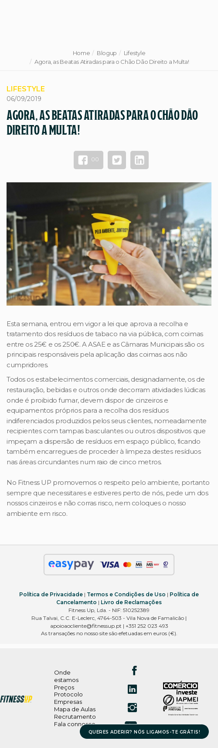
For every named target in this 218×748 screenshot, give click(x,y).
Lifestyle (135, 52)
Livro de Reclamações (131, 602)
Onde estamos (66, 676)
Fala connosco (74, 723)
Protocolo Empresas (68, 698)
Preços (64, 687)
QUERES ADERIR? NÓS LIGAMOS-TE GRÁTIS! (145, 732)
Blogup (107, 52)
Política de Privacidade (51, 594)
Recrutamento (75, 716)
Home (81, 52)
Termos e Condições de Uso (126, 594)
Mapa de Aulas (74, 709)
